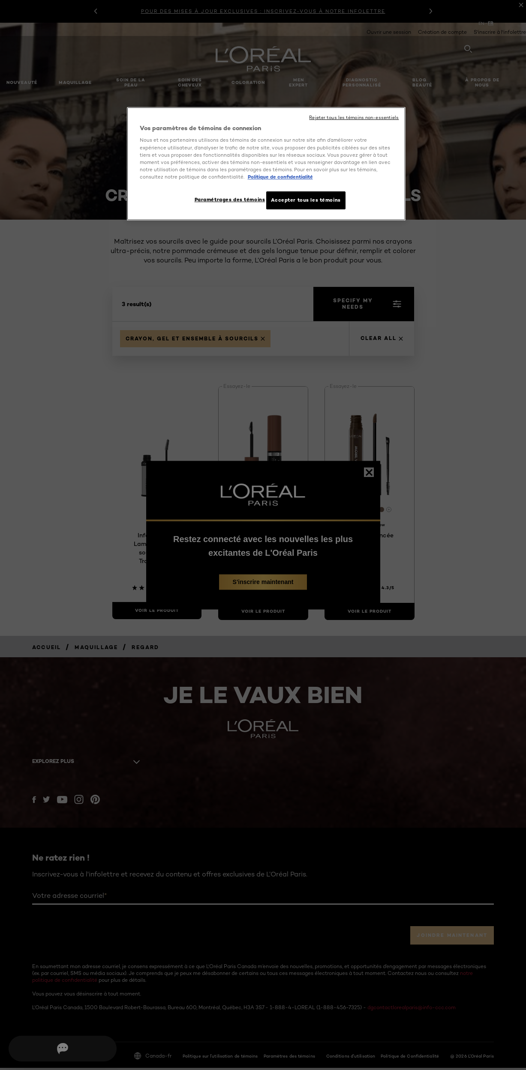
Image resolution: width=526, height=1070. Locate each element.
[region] (266, 165)
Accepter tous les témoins (306, 200)
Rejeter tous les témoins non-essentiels (354, 117)
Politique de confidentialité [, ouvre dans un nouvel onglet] (280, 177)
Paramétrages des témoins (225, 200)
